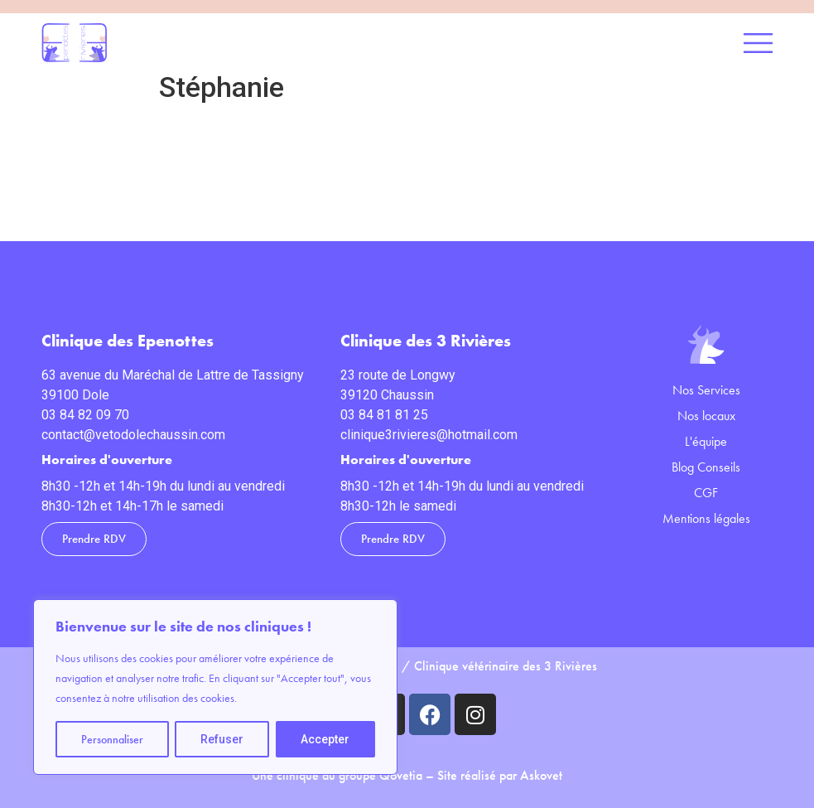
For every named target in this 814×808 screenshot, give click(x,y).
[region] (215, 687)
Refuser (221, 739)
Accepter (325, 739)
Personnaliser (112, 739)
